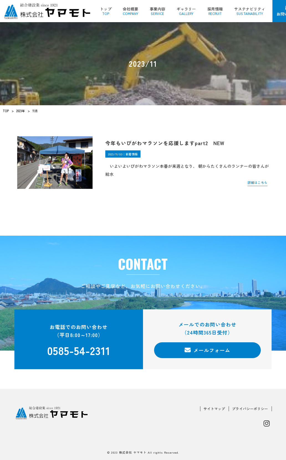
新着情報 (132, 154)
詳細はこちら (257, 182)
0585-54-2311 (78, 350)
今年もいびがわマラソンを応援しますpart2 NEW (164, 143)
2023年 (20, 111)
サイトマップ (214, 408)
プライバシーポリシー (250, 408)
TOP (6, 111)
